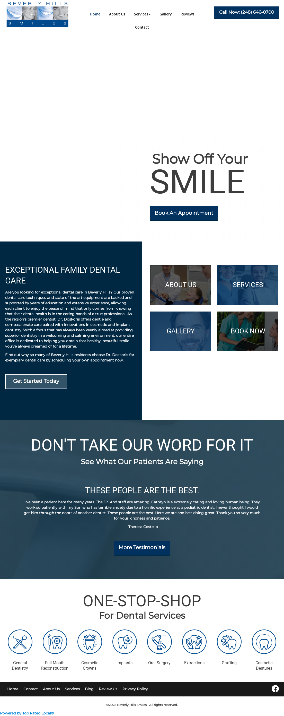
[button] (142, 14)
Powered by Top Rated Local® (27, 713)
